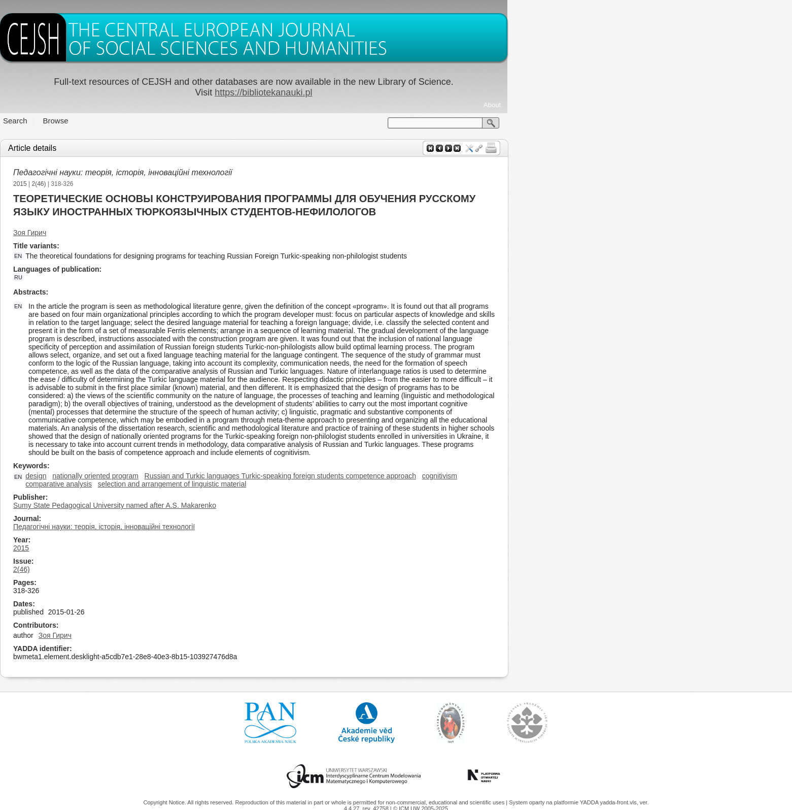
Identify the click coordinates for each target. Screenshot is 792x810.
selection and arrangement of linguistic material (314, 484)
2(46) (181, 183)
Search (158, 120)
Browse (198, 120)
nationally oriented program (238, 476)
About (634, 105)
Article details (175, 148)
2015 (162, 183)
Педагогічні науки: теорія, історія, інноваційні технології (265, 172)
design (178, 476)
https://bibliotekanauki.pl (406, 92)
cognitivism (581, 476)
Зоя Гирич (172, 233)
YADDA (590, 802)
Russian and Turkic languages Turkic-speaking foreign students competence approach (422, 476)
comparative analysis (201, 484)
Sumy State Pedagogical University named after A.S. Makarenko (257, 505)
